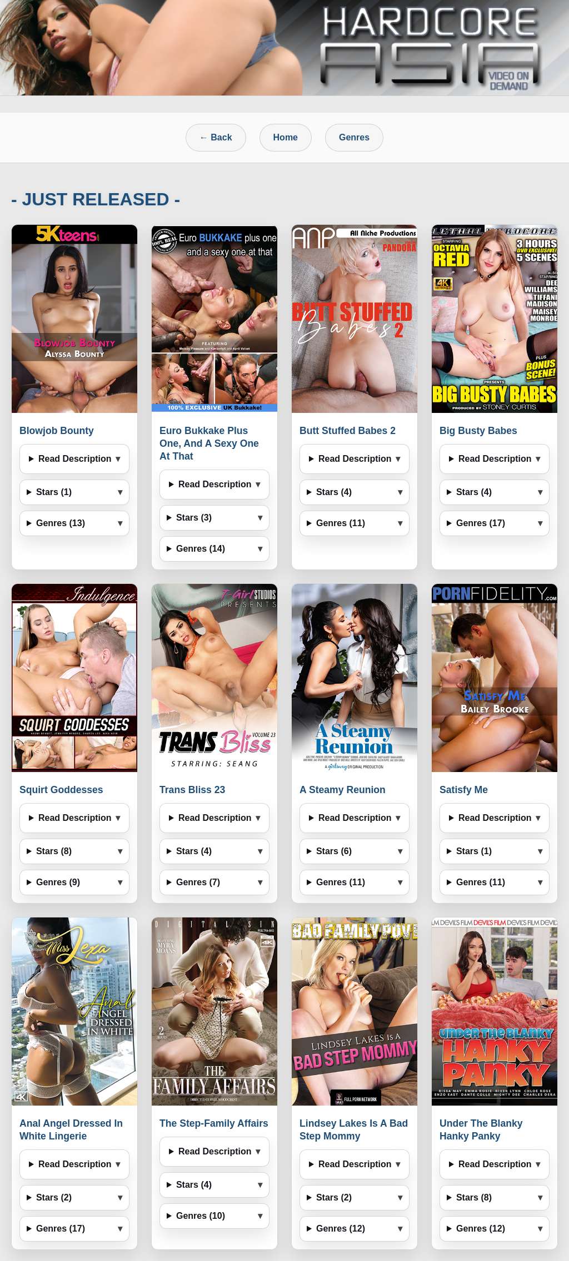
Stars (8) (54, 851)
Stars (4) (334, 492)
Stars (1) (54, 492)
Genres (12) (340, 1228)
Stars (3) (194, 517)
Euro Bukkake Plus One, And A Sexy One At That (209, 443)
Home (285, 137)
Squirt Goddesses (61, 789)
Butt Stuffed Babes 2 (348, 430)
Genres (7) (198, 882)
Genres (354, 137)
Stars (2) (54, 1197)
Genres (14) (200, 548)
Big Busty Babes (478, 430)
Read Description (75, 458)
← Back (215, 137)
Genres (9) (58, 882)
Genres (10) (200, 1215)
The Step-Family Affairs (213, 1123)
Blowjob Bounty (56, 430)
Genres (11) (340, 523)
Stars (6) (334, 851)
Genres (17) (480, 523)
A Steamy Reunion (343, 789)
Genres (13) (60, 523)
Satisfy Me (464, 789)
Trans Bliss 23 (192, 789)
